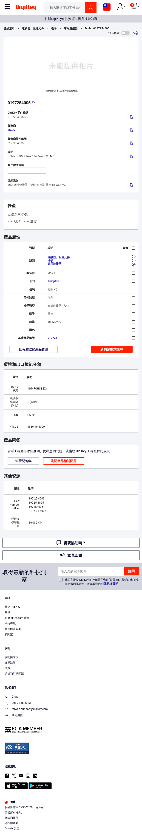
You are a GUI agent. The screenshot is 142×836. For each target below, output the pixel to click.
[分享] (135, 33)
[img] (26, 8)
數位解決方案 (13, 629)
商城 (7, 612)
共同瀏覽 (14, 715)
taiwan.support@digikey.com (26, 709)
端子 (54, 28)
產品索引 (9, 28)
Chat (11, 697)
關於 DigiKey (12, 607)
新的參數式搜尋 (111, 349)
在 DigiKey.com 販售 (17, 618)
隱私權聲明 (110, 584)
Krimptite (53, 281)
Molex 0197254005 (97, 28)
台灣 (10, 802)
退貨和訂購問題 (14, 673)
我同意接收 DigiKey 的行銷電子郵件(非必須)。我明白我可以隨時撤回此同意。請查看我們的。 (101, 582)
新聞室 (9, 634)
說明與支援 (11, 657)
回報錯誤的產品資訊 (33, 349)
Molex (11, 130)
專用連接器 (71, 28)
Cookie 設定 (12, 828)
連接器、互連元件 (33, 28)
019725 (52, 337)
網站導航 (10, 623)
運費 (7, 668)
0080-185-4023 (18, 703)
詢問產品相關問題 (64, 461)
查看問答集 (23, 461)
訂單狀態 (10, 662)
